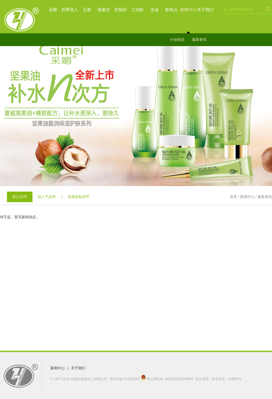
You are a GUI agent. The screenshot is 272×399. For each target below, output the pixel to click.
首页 (233, 197)
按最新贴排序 (78, 197)
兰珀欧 (137, 9)
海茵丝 (103, 9)
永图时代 (234, 379)
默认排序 (19, 197)
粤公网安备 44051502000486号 (167, 379)
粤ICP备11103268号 (125, 379)
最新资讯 (199, 39)
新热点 (171, 9)
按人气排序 (47, 197)
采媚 (53, 9)
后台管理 (202, 379)
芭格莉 (120, 9)
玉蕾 (87, 9)
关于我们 (205, 9)
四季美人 (70, 9)
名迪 (154, 9)
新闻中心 (188, 9)
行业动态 (177, 39)
